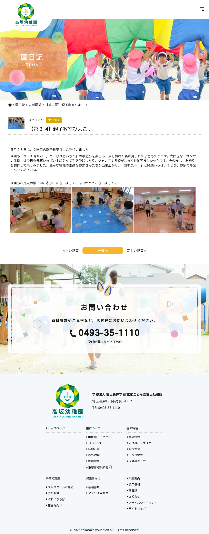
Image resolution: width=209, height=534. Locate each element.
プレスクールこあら (59, 487)
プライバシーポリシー (142, 503)
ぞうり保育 (135, 455)
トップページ (55, 428)
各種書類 (93, 487)
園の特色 (133, 437)
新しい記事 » (136, 250)
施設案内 (93, 461)
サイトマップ (136, 508)
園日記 (132, 490)
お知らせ (133, 496)
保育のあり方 (136, 461)
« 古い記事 (71, 250)
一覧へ (103, 250)
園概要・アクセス (98, 437)
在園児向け (54, 505)
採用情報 (133, 484)
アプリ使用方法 (97, 493)
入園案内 (133, 478)
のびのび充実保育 (139, 443)
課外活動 (93, 455)
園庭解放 (52, 493)
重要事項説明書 (99, 467)
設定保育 (133, 449)
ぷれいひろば (55, 499)
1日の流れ (93, 443)
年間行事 (93, 449)
